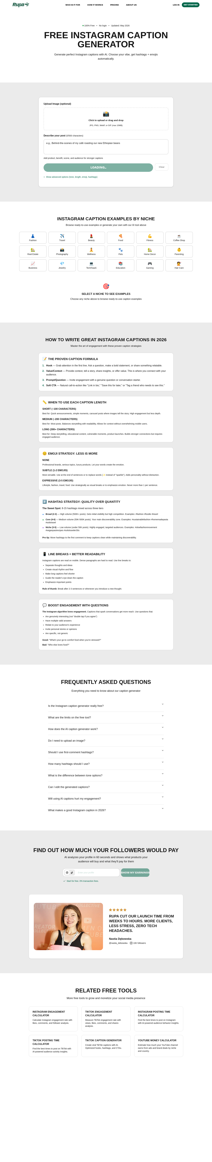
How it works (95, 4)
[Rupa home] (21, 4)
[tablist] (69, 882)
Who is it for (72, 4)
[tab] (67, 882)
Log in (176, 5)
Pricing (114, 4)
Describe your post (63, 139)
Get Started (191, 4)
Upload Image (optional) (57, 104)
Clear (161, 171)
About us (131, 4)
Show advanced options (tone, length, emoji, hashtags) (70, 180)
